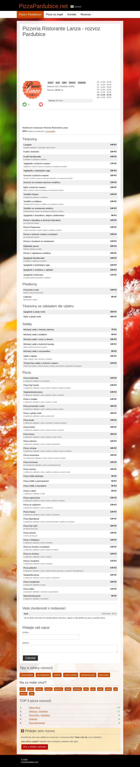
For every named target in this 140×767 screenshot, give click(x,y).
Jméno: (25, 632)
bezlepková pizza (88, 675)
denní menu (104, 675)
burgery (48, 689)
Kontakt (71, 14)
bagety (39, 689)
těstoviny (72, 82)
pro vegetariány (43, 675)
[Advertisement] (70, 58)
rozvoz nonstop (71, 675)
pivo (93, 689)
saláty (64, 82)
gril (115, 689)
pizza (58, 82)
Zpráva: (25, 643)
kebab (108, 689)
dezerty (50, 82)
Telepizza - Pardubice (38, 711)
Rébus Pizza (34, 707)
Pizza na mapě (54, 14)
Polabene (33, 719)
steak (100, 689)
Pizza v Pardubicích (30, 14)
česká (68, 689)
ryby (86, 689)
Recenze (86, 14)
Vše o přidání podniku (34, 746)
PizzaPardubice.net (43, 6)
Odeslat (30, 658)
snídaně (57, 675)
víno (31, 694)
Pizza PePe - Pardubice (39, 715)
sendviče (77, 689)
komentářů (50, 131)
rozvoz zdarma (27, 675)
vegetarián (81, 82)
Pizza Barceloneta (37, 723)
